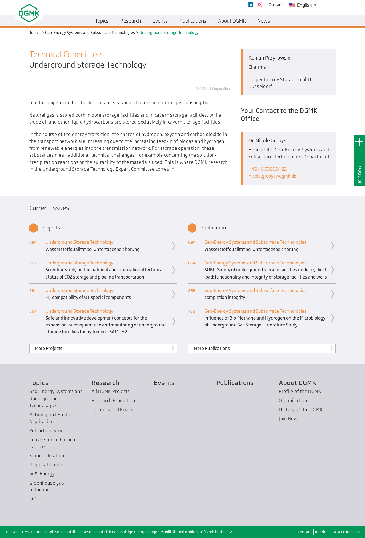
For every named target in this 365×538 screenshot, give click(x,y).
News (263, 21)
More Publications (212, 348)
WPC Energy (42, 474)
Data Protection (346, 531)
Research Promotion (113, 400)
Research (105, 382)
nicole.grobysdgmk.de (272, 176)
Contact (305, 531)
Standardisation (46, 455)
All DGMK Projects (111, 391)
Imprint (321, 531)
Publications (235, 382)
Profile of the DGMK (300, 391)
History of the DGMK (301, 409)
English (300, 5)
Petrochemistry (45, 430)
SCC (33, 499)
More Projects (48, 348)
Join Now (359, 174)
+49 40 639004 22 (268, 169)
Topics (39, 382)
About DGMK (297, 382)
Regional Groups (47, 464)
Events (164, 382)
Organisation (293, 400)
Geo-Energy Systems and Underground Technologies (56, 398)
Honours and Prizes (113, 409)
